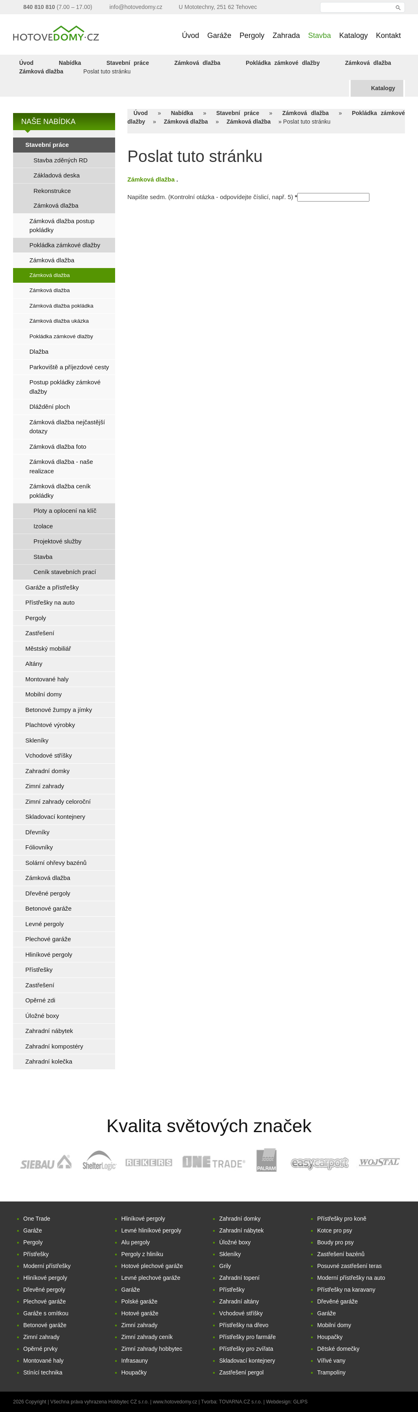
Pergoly (32, 1242)
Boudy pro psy (335, 1242)
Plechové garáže (44, 1301)
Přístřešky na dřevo (244, 1325)
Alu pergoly (135, 1242)
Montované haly (43, 1360)
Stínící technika (42, 1372)
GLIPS (300, 1402)
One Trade (36, 1218)
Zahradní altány (239, 1301)
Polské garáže (139, 1301)
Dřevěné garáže (337, 1301)
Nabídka (70, 63)
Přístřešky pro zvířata (246, 1349)
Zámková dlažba (197, 63)
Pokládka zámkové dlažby (283, 63)
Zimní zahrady (41, 1337)
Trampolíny (331, 1372)
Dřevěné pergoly (44, 1289)
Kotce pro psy (334, 1230)
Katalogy (383, 88)
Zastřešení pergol (241, 1372)
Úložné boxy (235, 1242)
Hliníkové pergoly (45, 1278)
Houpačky (134, 1372)
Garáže (32, 1230)
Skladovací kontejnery (247, 1360)
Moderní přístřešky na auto (351, 1278)
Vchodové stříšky (241, 1313)
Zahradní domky (239, 1218)
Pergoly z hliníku (142, 1254)
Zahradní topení (239, 1278)
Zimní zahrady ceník (147, 1337)
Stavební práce (128, 63)
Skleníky (230, 1254)
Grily (225, 1266)
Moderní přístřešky (47, 1266)
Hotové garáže (139, 1313)
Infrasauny (134, 1360)
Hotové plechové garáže (152, 1266)
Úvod (26, 63)
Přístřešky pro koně (342, 1218)
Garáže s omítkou (46, 1313)
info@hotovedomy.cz (135, 7)
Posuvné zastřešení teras (349, 1266)
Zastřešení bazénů (341, 1254)
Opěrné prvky (40, 1349)
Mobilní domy (334, 1325)
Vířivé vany (331, 1360)
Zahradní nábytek (241, 1230)
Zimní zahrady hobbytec (151, 1349)
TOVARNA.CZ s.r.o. (241, 1402)
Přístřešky (36, 1254)
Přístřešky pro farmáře (247, 1337)
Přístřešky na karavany (346, 1289)
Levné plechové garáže (150, 1278)
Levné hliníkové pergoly (151, 1230)
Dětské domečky (338, 1349)
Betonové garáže (45, 1325)
